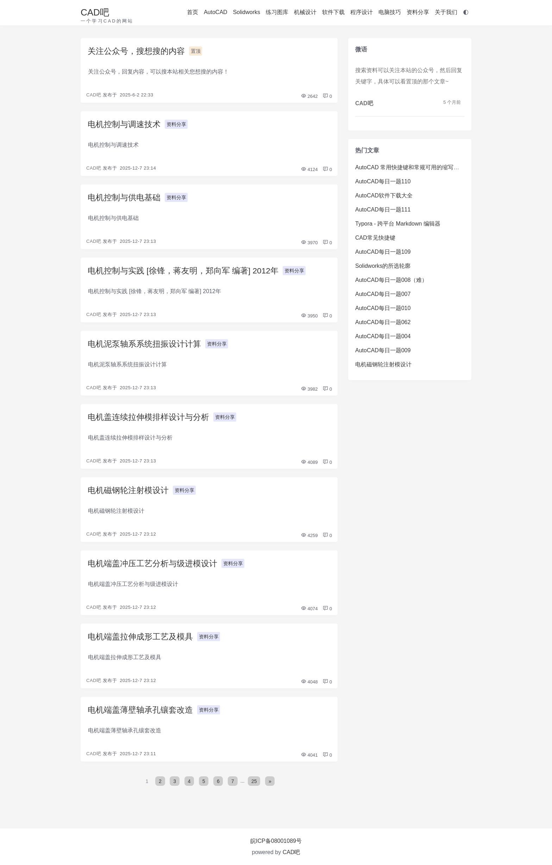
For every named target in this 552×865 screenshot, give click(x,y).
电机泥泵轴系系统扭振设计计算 (147, 347)
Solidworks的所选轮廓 (382, 266)
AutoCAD (215, 12)
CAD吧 (95, 12)
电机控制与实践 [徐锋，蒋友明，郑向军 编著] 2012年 (187, 273)
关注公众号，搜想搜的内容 (138, 51)
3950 (309, 318)
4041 (309, 762)
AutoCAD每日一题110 (382, 181)
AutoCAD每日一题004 (382, 336)
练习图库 (277, 12)
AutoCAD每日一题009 (382, 350)
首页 (192, 12)
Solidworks (246, 12)
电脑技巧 (389, 12)
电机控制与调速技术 (126, 125)
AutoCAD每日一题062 (382, 322)
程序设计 (361, 12)
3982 (309, 392)
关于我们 (446, 12)
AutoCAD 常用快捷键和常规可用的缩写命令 (410, 167)
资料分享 (418, 12)
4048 (309, 688)
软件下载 (333, 12)
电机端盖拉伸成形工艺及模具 (142, 642)
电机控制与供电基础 (126, 199)
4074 (309, 614)
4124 (309, 170)
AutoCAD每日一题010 (382, 308)
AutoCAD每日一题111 (382, 210)
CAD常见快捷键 (375, 238)
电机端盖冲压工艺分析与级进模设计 (155, 568)
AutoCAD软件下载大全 (384, 195)
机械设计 (305, 12)
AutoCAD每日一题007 (382, 294)
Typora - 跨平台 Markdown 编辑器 (397, 224)
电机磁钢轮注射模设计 (130, 494)
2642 (309, 97)
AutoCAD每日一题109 (382, 252)
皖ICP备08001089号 (276, 841)
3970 (309, 244)
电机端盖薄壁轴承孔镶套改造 (142, 716)
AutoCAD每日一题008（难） (391, 280)
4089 (309, 466)
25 (254, 788)
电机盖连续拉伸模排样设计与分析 (151, 420)
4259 (309, 540)
